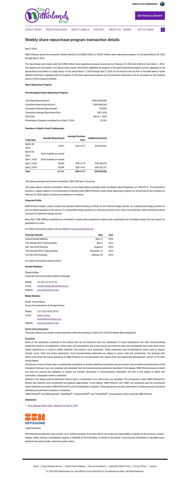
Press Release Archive (52, 466)
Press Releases (56, 29)
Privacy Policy (140, 466)
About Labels (80, 29)
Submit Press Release (75, 466)
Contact (99, 29)
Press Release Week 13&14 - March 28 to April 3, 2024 (53, 405)
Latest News (33, 29)
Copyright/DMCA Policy (120, 466)
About (36, 466)
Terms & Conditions (97, 466)
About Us (115, 29)
